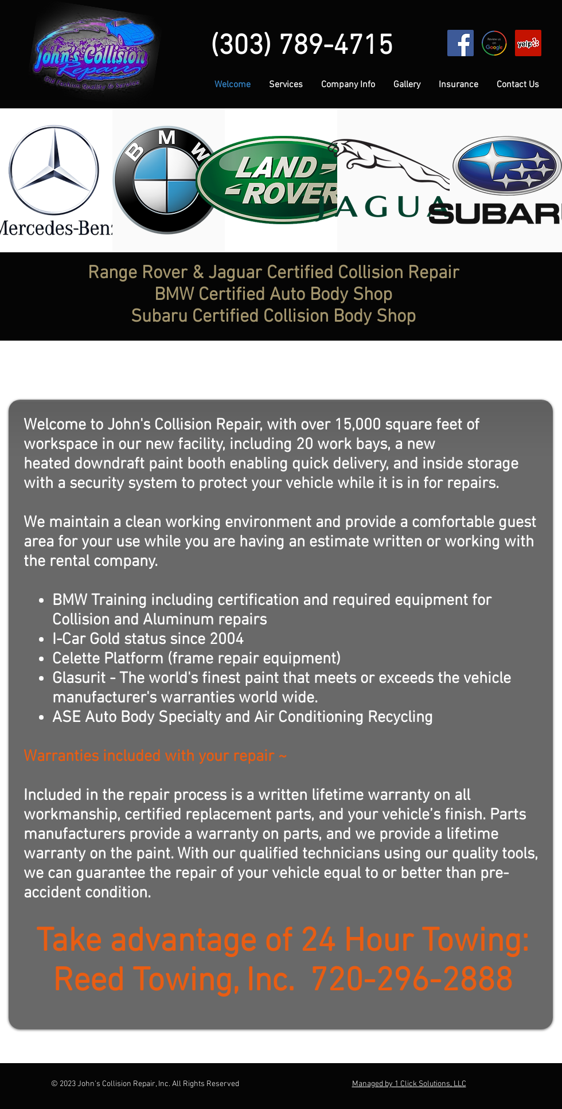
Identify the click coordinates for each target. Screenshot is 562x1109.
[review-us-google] (494, 43)
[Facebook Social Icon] (460, 43)
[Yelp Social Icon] (528, 43)
